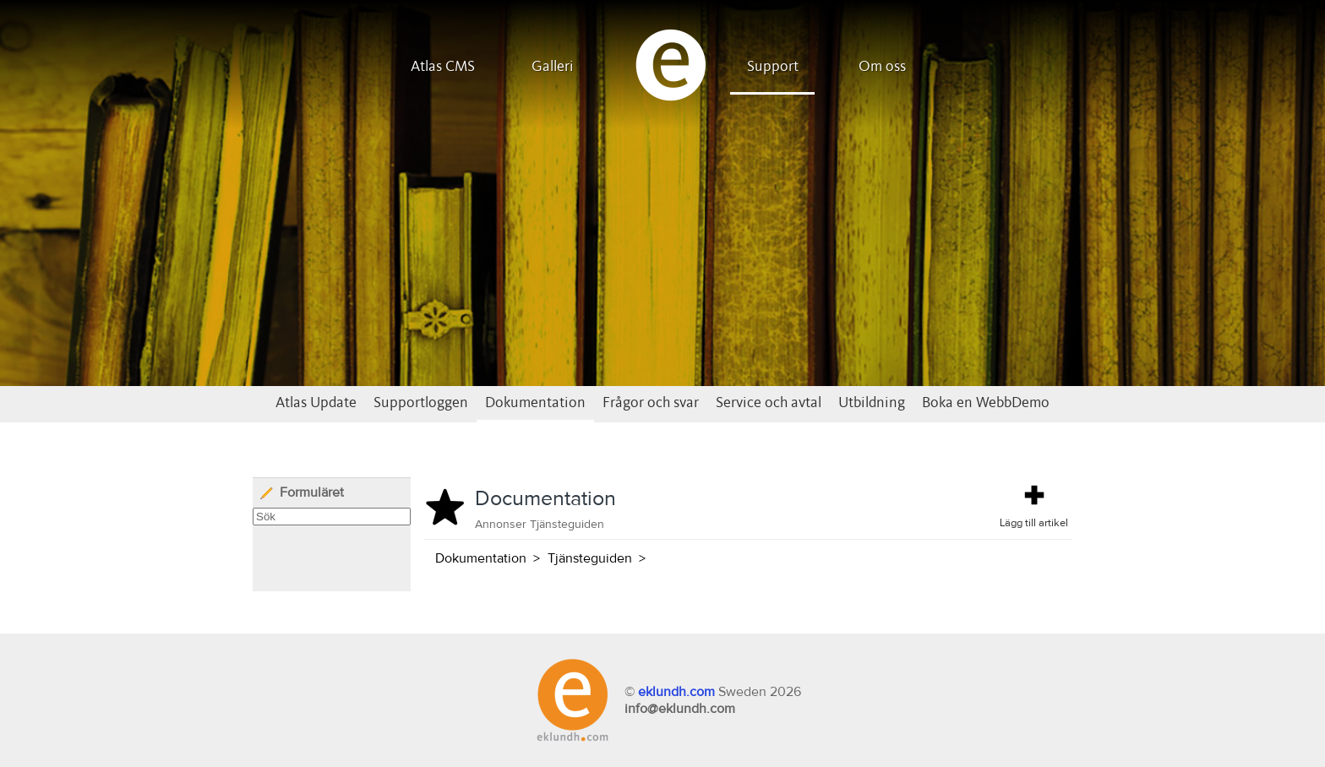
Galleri (553, 66)
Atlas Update (316, 403)
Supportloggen (421, 403)
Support (773, 66)
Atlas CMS (443, 66)
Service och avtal (768, 403)
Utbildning (871, 403)
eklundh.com (676, 692)
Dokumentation (535, 403)
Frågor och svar (651, 403)
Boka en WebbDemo (986, 403)
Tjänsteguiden (590, 558)
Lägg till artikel (1034, 505)
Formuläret (301, 493)
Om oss (882, 66)
